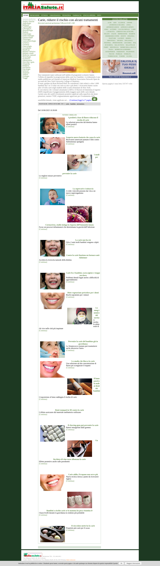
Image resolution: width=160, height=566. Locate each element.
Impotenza (111, 40)
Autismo (113, 29)
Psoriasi (119, 54)
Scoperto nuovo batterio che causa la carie (83, 137)
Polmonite (130, 52)
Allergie (121, 22)
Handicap (26, 50)
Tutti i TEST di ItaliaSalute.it (120, 77)
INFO (99, 15)
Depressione (122, 34)
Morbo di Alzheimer (122, 49)
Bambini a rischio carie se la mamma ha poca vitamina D (69, 511)
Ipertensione (117, 43)
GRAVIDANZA (55, 15)
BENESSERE (34, 15)
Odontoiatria (27, 60)
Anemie (129, 22)
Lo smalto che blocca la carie (83, 361)
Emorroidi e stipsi (112, 36)
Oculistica (26, 59)
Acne (110, 22)
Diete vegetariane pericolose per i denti (83, 293)
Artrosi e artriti (127, 27)
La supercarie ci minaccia (83, 189)
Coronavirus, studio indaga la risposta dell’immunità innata (69, 225)
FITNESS (44, 15)
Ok (121, 563)
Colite (113, 34)
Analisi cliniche (28, 21)
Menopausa (114, 47)
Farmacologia (27, 37)
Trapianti (25, 73)
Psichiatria (26, 67)
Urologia (25, 76)
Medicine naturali (29, 55)
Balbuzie (25, 25)
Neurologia (26, 57)
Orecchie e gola (28, 62)
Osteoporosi (110, 52)
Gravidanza (26, 48)
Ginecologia (27, 46)
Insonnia (107, 43)
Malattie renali (28, 53)
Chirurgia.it (26, 29)
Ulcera (129, 56)
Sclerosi (25, 71)
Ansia (128, 25)
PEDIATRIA (66, 15)
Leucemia (127, 43)
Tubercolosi (113, 56)
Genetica (25, 43)
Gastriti (121, 38)
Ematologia (26, 34)
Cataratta (111, 31)
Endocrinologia (28, 36)
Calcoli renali (124, 29)
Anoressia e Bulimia (117, 25)
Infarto (120, 40)
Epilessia (130, 36)
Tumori (25, 74)
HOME (25, 15)
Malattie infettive (29, 52)
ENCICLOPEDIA (89, 15)
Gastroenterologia (29, 41)
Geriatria (25, 44)
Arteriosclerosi (112, 27)
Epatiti (123, 36)
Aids (114, 22)
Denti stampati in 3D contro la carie (69, 410)
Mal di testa (119, 45)
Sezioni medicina (29, 19)
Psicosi (111, 54)
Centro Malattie (120, 19)
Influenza (129, 40)
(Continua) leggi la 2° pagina (80, 100)
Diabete (25, 32)
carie (67, 104)
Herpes (128, 38)
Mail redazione (70, 560)
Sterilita (127, 54)
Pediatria (25, 66)
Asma (106, 29)
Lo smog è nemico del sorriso (97, 313)
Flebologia (26, 39)
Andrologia (26, 23)
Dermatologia (27, 30)
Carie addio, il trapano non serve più (83, 474)
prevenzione (80, 104)
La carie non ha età (83, 240)
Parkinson (121, 52)
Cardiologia (26, 27)
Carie (133, 29)
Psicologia (26, 69)
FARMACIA (77, 15)
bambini (72, 104)
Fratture (112, 38)
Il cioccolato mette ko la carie (83, 526)
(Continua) (70, 127)
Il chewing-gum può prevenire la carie (83, 425)
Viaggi (24, 78)
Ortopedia (26, 64)
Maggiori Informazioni (133, 563)
